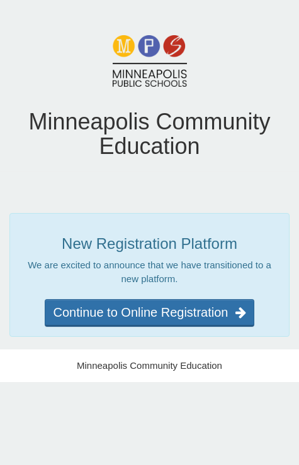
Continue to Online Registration (149, 312)
